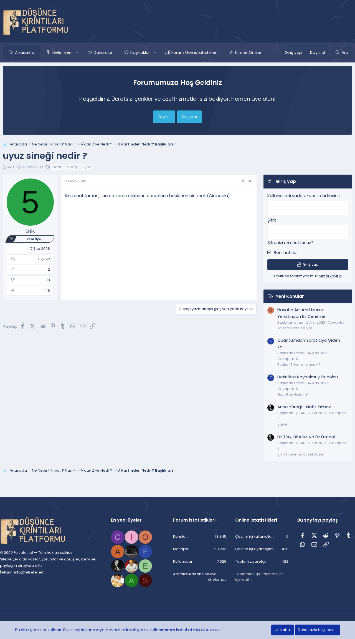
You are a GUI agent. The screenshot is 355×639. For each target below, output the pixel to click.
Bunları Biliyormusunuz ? (298, 363)
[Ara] (341, 52)
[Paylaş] (242, 181)
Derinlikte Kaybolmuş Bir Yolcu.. (308, 376)
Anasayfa (25, 52)
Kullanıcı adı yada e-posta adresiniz (304, 195)
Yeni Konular (290, 295)
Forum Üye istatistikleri (194, 52)
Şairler (283, 423)
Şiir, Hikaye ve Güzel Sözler (301, 453)
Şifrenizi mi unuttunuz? (290, 242)
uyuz (86, 167)
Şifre (272, 219)
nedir (57, 167)
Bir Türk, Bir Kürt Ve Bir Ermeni (306, 436)
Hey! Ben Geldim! (292, 393)
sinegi (72, 167)
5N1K (11, 167)
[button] (77, 52)
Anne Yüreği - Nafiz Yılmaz (304, 406)
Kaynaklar (140, 52)
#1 (250, 181)
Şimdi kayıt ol (330, 275)
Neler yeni (62, 52)
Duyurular (103, 52)
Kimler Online (248, 52)
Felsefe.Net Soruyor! (295, 327)
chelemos (216, 579)
